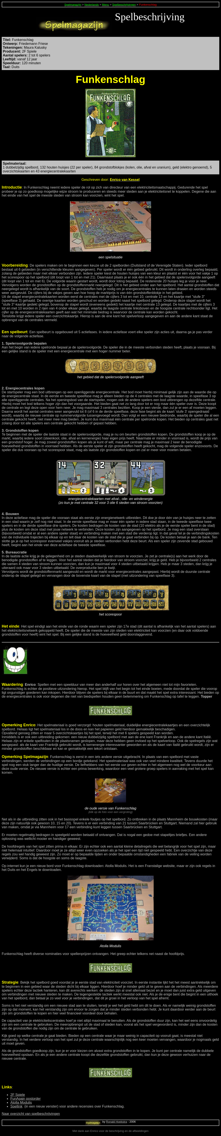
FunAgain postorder (25, 1098)
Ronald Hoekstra (116, 1121)
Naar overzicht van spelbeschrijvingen (31, 1114)
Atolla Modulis (21, 1102)
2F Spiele (17, 1095)
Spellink (16, 1106)
